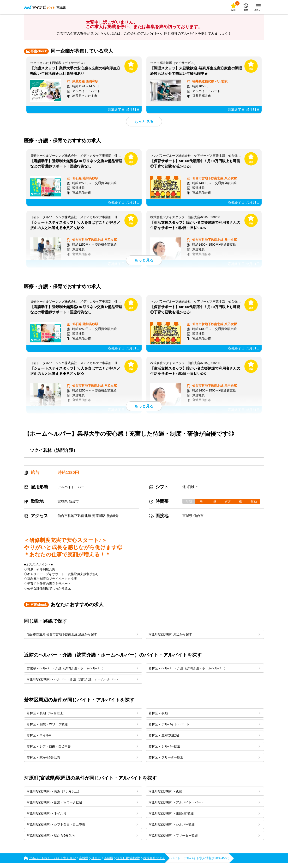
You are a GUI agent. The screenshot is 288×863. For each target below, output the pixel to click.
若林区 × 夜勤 (204, 713)
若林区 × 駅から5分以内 (82, 757)
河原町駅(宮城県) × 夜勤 (204, 791)
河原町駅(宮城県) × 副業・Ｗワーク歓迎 (82, 802)
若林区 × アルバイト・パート (204, 724)
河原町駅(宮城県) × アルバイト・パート (204, 802)
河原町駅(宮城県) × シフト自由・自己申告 (82, 824)
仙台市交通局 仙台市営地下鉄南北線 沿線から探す (82, 634)
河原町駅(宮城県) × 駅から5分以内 (82, 835)
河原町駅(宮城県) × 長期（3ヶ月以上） (82, 791)
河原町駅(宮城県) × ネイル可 (82, 813)
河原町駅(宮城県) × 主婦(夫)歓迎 (204, 813)
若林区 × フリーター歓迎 (204, 757)
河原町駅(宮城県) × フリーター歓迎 (204, 835)
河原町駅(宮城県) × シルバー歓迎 (204, 824)
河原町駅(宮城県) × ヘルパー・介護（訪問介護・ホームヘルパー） (82, 679)
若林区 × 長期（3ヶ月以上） (82, 713)
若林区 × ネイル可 (82, 735)
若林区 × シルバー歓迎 (204, 746)
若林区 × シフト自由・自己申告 (82, 746)
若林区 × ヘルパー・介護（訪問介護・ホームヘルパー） (204, 668)
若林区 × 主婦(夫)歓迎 (204, 735)
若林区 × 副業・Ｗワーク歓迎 (82, 724)
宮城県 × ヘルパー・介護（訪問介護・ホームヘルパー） (82, 668)
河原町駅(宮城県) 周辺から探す (204, 634)
